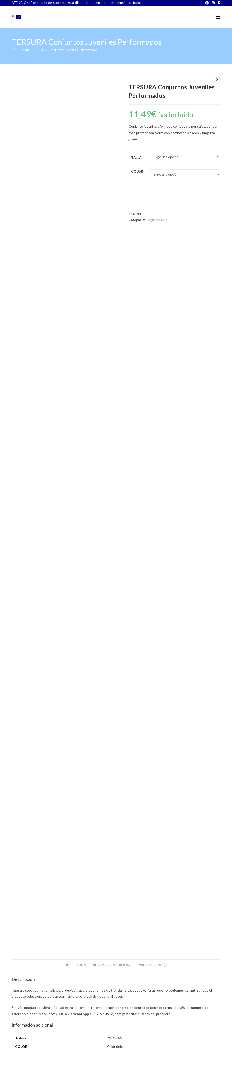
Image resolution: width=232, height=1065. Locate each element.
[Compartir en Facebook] (74, 409)
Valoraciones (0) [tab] (153, 250)
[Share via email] (185, 409)
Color (137, 171)
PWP (133, 1062)
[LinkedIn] (218, 2)
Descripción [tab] (75, 250)
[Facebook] (207, 2)
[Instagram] (213, 2)
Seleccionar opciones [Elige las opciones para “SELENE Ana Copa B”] (31, 571)
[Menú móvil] (218, 17)
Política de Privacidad (166, 1055)
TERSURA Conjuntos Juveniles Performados (66, 50)
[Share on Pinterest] (124, 409)
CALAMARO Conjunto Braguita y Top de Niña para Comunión (45, 703)
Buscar (208, 777)
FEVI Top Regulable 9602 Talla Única (116, 704)
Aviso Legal (141, 1055)
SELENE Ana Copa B (45, 549)
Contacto (83, 1055)
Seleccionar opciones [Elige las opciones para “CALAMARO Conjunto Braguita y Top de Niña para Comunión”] (31, 728)
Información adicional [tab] (112, 250)
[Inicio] (13, 50)
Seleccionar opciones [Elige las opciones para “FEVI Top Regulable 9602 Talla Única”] (103, 727)
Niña (55, 694)
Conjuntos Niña (156, 220)
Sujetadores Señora (45, 542)
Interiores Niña (67, 694)
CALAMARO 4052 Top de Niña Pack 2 (187, 704)
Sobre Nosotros (62, 1055)
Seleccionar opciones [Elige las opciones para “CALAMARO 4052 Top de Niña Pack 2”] (174, 727)
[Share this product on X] (35, 409)
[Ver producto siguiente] (217, 79)
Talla (136, 157)
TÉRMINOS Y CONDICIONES (111, 1055)
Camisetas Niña (22, 694)
